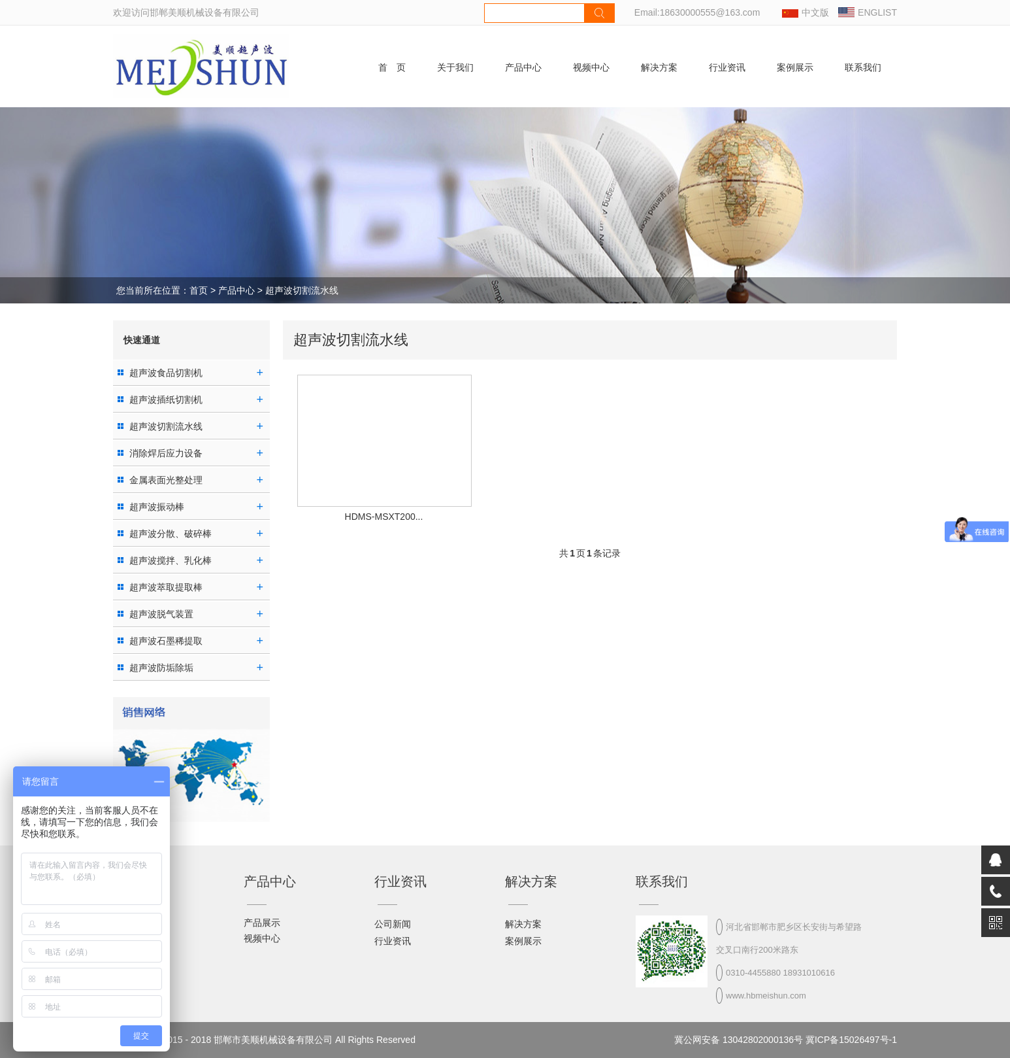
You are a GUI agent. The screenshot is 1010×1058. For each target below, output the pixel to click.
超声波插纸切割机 (166, 399)
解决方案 (659, 67)
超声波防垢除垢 (161, 667)
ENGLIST (877, 12)
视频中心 (591, 67)
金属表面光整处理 (166, 480)
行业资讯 (727, 67)
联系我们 (863, 67)
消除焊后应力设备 (166, 453)
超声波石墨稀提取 (166, 641)
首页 (198, 290)
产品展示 (262, 922)
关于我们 (455, 67)
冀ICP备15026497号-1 (851, 1039)
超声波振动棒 (156, 507)
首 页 (392, 67)
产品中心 (523, 67)
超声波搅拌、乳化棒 (170, 560)
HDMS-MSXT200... (384, 516)
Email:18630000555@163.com (697, 12)
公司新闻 (392, 924)
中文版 (815, 12)
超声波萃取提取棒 (166, 587)
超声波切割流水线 (166, 426)
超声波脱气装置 (161, 614)
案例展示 (795, 67)
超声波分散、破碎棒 (170, 533)
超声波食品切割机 (166, 372)
